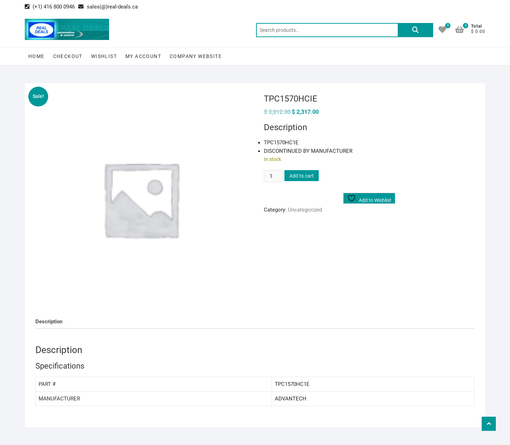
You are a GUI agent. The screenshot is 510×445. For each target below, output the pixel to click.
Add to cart (301, 176)
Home (36, 56)
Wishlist (104, 56)
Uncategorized (305, 210)
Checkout (68, 56)
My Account (143, 56)
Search (415, 30)
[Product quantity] (273, 176)
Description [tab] (48, 321)
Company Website (196, 56)
